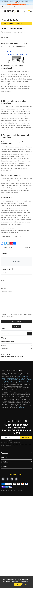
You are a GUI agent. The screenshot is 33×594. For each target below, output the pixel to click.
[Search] (14, 333)
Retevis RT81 (17, 236)
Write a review (16, 321)
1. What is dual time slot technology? (12, 23)
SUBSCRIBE (26, 437)
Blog (8, 354)
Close (26, 584)
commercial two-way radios (19, 379)
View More (21, 407)
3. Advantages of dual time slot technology (13, 32)
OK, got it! (18, 584)
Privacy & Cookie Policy (14, 442)
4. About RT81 (6, 37)
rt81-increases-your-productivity (12, 356)
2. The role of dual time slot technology (12, 28)
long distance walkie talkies (14, 378)
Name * (3, 273)
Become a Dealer (27, 6)
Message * (4, 288)
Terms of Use (4, 442)
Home (3, 354)
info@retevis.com (9, 445)
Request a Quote (13, 6)
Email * (3, 280)
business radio (6, 236)
